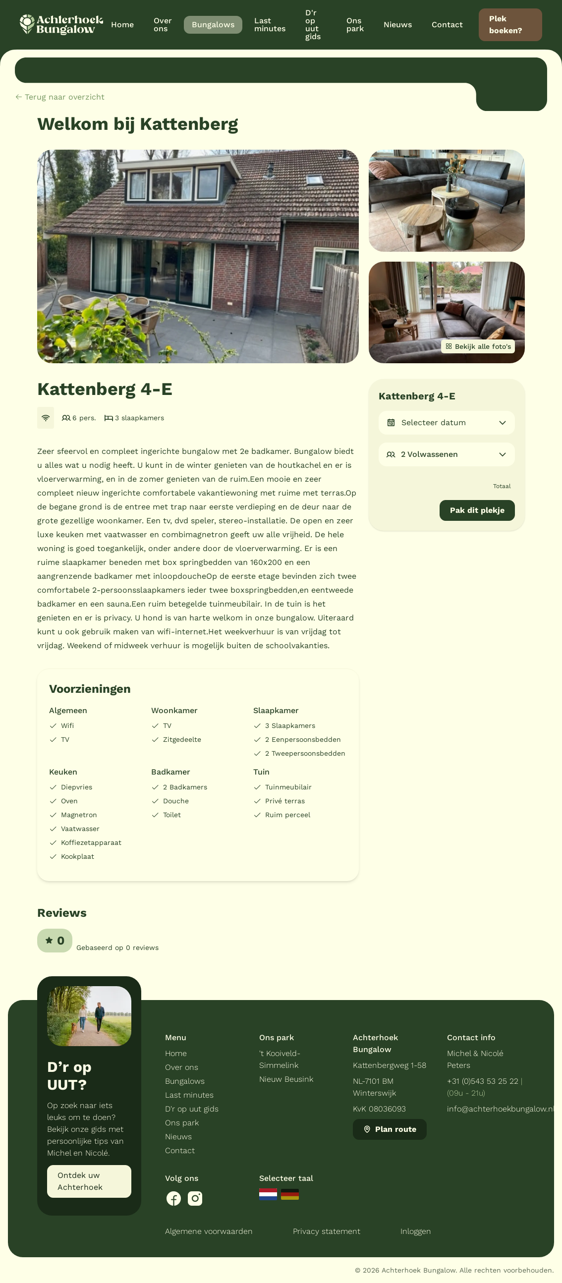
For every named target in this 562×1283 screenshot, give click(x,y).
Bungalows (185, 1081)
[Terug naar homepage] (61, 25)
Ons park (182, 1122)
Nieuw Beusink (286, 1079)
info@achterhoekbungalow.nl (501, 1109)
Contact (180, 1150)
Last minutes (189, 1095)
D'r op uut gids (192, 1109)
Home (176, 1053)
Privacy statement (326, 1231)
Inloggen (415, 1231)
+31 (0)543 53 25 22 (482, 1081)
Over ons (181, 1067)
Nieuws (178, 1136)
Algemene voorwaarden (209, 1231)
